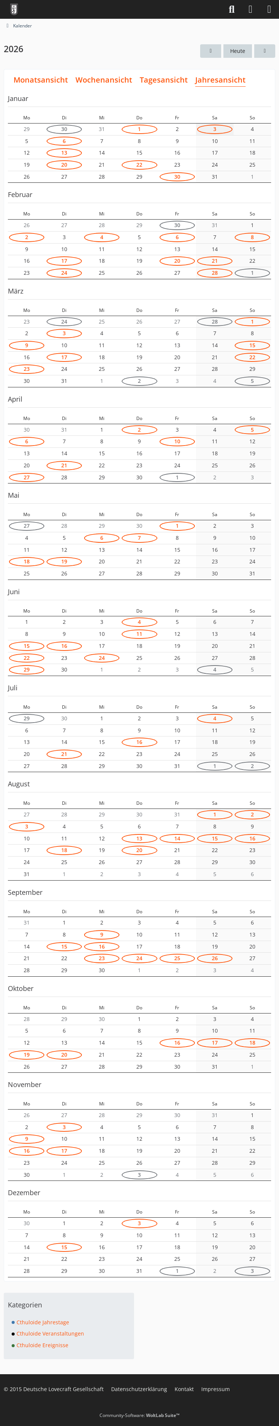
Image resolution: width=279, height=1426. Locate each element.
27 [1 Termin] (27, 477)
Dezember (24, 1192)
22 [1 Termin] (252, 357)
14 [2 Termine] (177, 838)
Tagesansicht (164, 80)
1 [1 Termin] (139, 129)
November (24, 1084)
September (25, 892)
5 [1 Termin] (252, 380)
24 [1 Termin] (102, 657)
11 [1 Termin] (139, 633)
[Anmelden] (250, 9)
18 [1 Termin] (27, 561)
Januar (18, 98)
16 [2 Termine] (139, 741)
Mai (14, 495)
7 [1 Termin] (139, 537)
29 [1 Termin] (27, 669)
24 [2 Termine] (64, 272)
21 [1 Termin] (215, 260)
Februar (20, 194)
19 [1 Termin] (64, 561)
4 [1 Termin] (101, 237)
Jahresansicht (220, 80)
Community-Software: (139, 1415)
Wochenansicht (103, 80)
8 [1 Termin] (252, 237)
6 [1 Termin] (177, 237)
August (19, 783)
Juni (14, 591)
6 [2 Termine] (64, 141)
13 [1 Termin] (64, 152)
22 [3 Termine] (139, 164)
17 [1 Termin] (64, 260)
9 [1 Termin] (26, 345)
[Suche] (231, 9)
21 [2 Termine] (64, 465)
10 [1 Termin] (177, 441)
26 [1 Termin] (215, 958)
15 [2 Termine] (252, 345)
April (15, 399)
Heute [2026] (237, 50)
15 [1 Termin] (27, 645)
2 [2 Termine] (139, 380)
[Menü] (269, 9)
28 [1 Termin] (215, 272)
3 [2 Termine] (139, 1174)
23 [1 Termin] (27, 368)
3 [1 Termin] (214, 129)
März (15, 290)
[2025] (210, 51)
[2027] (264, 51)
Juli (13, 687)
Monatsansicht (41, 80)
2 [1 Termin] (26, 237)
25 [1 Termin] (177, 958)
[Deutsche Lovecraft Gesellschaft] (14, 9)
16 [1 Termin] (64, 645)
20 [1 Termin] (64, 164)
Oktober (20, 988)
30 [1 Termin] (64, 129)
